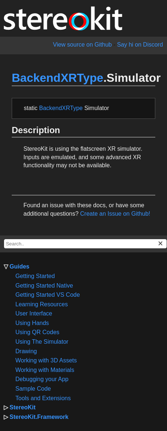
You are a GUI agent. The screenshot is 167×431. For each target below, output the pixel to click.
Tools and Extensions (43, 398)
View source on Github (82, 44)
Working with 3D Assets (46, 360)
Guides (19, 266)
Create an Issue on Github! (115, 214)
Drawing (26, 351)
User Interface (33, 313)
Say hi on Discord (140, 44)
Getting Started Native (44, 285)
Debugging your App (41, 379)
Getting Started (35, 276)
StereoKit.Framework (39, 417)
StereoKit (23, 407)
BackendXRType (57, 77)
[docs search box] (85, 243)
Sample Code (33, 389)
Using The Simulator (41, 342)
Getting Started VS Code (47, 295)
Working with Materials (44, 370)
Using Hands (32, 323)
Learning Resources (41, 304)
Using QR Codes (37, 332)
